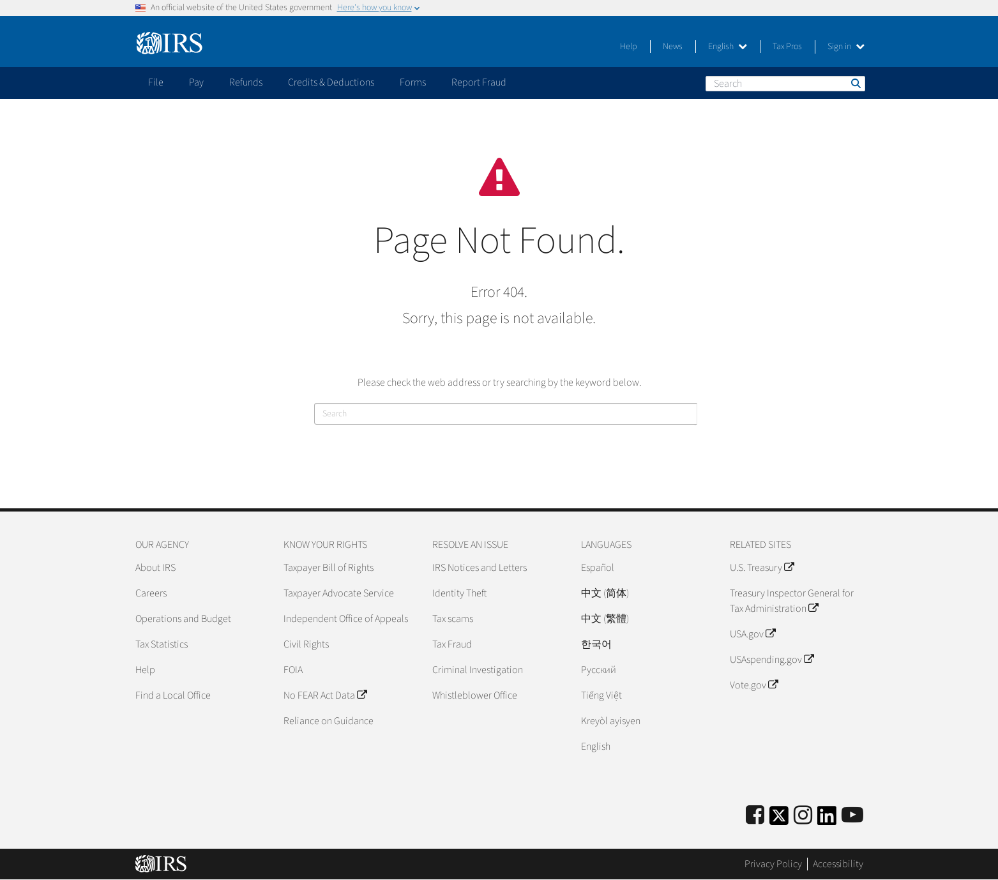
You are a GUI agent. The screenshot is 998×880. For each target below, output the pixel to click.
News (673, 46)
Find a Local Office (173, 695)
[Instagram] (803, 815)
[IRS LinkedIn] (826, 819)
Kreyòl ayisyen (610, 721)
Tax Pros (787, 46)
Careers (151, 593)
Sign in (846, 46)
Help (628, 46)
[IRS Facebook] (755, 815)
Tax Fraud (452, 644)
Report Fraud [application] (478, 82)
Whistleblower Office (474, 695)
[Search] (785, 83)
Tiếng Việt (601, 695)
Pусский (598, 670)
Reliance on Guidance (329, 721)
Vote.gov (754, 685)
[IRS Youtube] (852, 815)
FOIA (293, 670)
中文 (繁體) (605, 619)
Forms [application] (413, 82)
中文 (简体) (605, 593)
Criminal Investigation (477, 670)
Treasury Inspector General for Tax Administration (792, 601)
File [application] (155, 82)
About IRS (155, 568)
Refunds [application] (245, 82)
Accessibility (838, 864)
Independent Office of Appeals (346, 619)
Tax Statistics (161, 644)
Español (597, 568)
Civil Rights (306, 644)
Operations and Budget (183, 619)
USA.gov (752, 634)
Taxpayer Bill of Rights (329, 568)
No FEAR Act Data (325, 695)
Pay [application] (196, 82)
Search (855, 83)
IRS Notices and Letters (479, 568)
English (727, 46)
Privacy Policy (773, 864)
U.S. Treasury (762, 568)
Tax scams (452, 619)
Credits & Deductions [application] (331, 82)
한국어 (596, 644)
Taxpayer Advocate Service (339, 593)
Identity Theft (459, 593)
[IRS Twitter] (779, 819)
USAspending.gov (771, 660)
